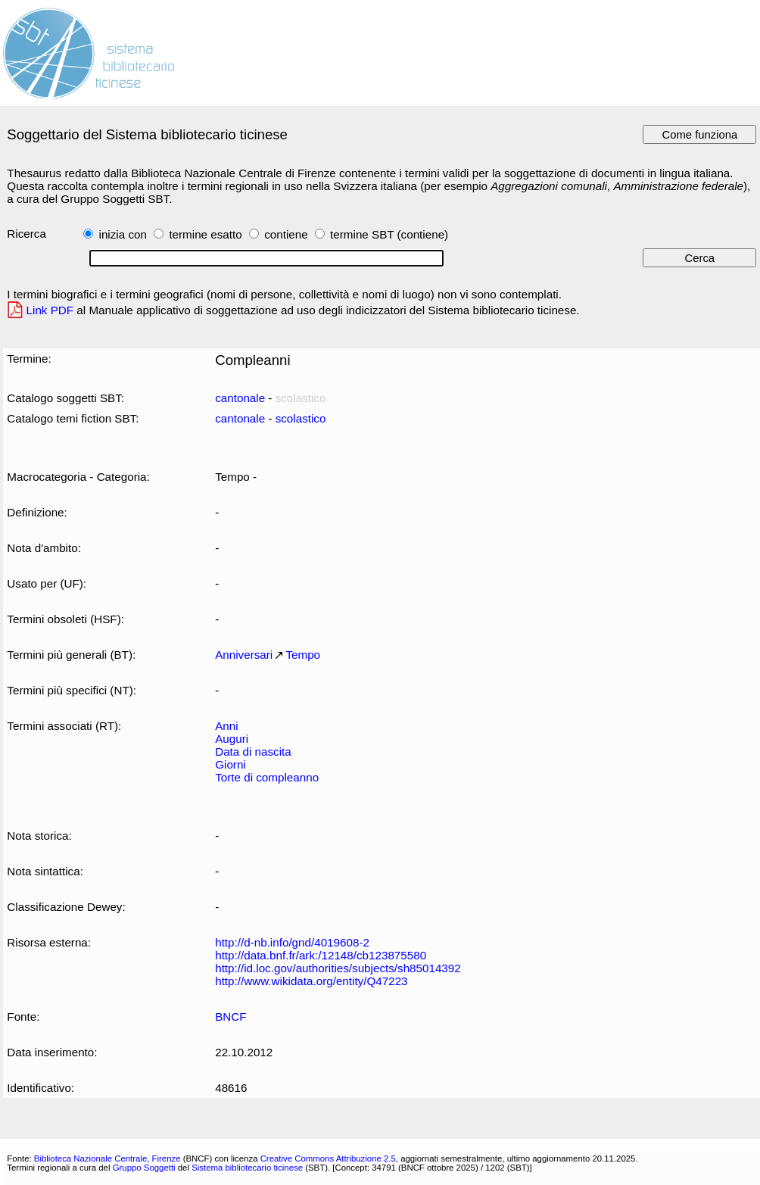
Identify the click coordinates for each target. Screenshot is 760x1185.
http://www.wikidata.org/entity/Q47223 (311, 981)
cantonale (240, 397)
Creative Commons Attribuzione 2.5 (328, 1158)
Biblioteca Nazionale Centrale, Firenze (107, 1158)
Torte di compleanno (267, 777)
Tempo (302, 654)
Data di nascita (253, 751)
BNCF (230, 1016)
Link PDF (50, 310)
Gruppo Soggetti (144, 1167)
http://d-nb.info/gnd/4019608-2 (292, 942)
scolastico (301, 418)
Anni (226, 725)
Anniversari (244, 654)
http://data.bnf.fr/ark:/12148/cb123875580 (320, 955)
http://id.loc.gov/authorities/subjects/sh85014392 (338, 968)
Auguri (231, 738)
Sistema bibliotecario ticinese (247, 1167)
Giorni (230, 764)
